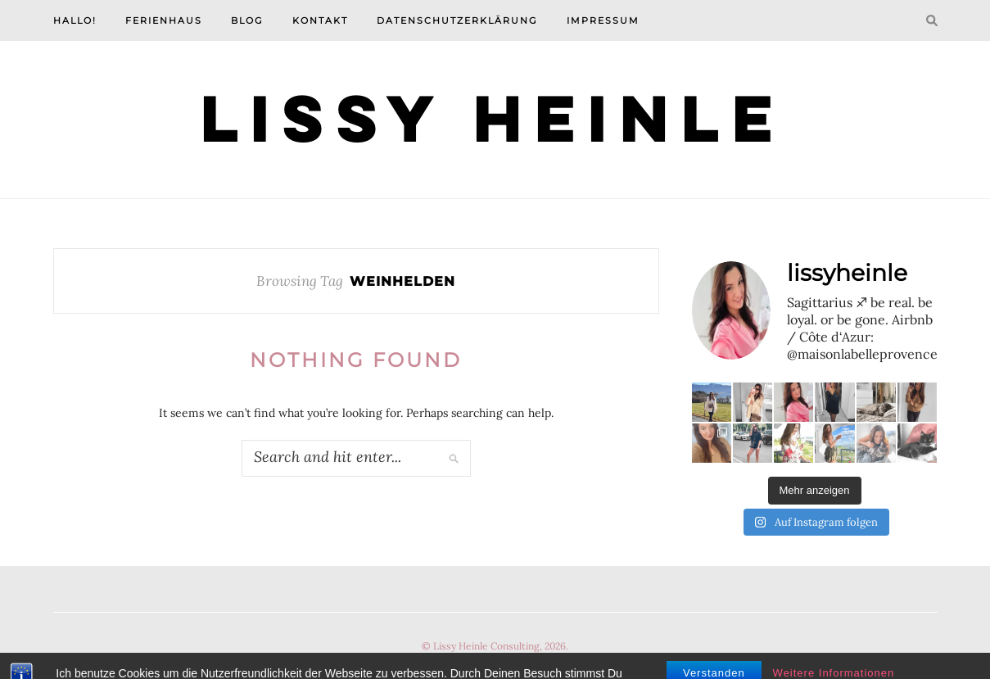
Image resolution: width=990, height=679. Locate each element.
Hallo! (75, 20)
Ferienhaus (163, 20)
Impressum (603, 20)
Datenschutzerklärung (457, 20)
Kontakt (320, 20)
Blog (247, 20)
